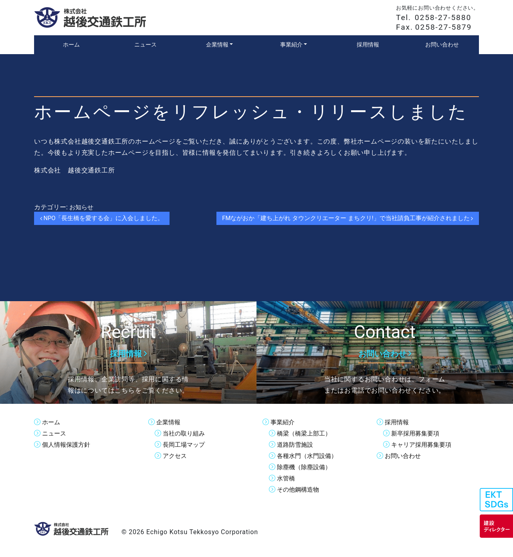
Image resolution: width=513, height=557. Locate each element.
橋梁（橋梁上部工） (306, 433)
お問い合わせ (404, 456)
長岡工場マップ (185, 444)
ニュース (55, 433)
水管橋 (286, 478)
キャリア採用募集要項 (423, 444)
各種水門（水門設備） (309, 456)
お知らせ (82, 207)
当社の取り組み (185, 433)
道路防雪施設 (296, 444)
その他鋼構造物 (299, 489)
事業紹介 (283, 422)
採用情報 (397, 422)
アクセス (175, 456)
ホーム (51, 422)
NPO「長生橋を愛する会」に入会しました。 (106, 218)
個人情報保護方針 (67, 444)
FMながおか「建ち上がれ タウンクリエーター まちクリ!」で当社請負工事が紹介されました (338, 218)
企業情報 (169, 422)
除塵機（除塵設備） (306, 467)
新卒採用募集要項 (416, 433)
